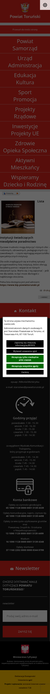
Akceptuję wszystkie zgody (25, 366)
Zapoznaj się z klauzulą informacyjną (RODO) (25, 344)
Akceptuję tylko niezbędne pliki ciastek (25, 358)
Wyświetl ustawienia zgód (25, 351)
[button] (45, 5)
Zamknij (25, 372)
